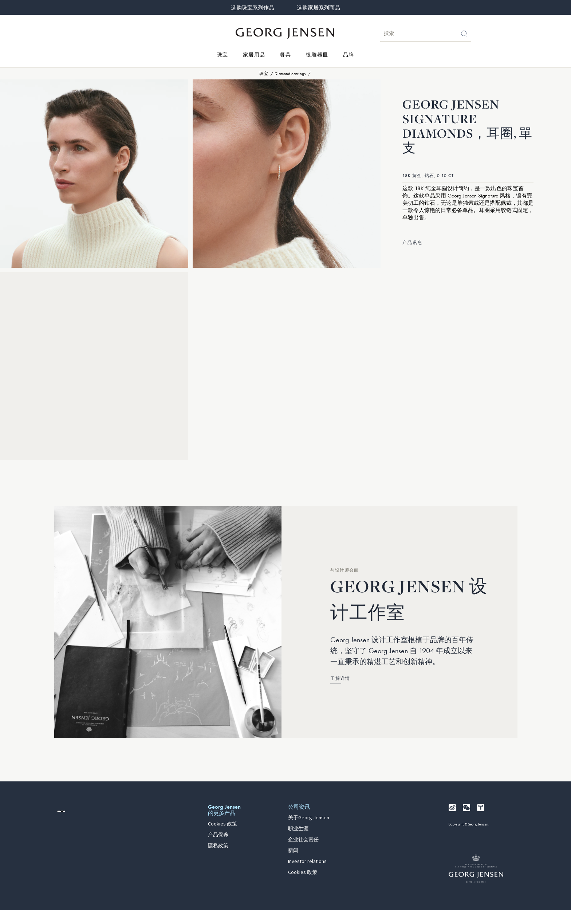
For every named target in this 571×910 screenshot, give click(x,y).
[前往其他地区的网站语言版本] (61, 811)
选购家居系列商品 (318, 7)
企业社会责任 (303, 839)
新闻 (293, 850)
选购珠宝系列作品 (252, 7)
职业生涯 (298, 828)
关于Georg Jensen (308, 817)
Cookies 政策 (222, 824)
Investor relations (307, 861)
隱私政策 (218, 845)
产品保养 (218, 835)
